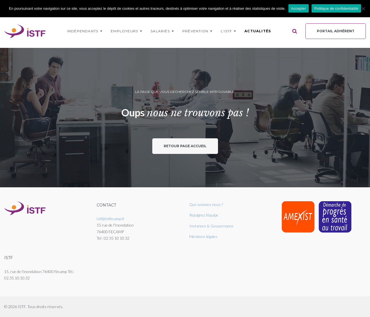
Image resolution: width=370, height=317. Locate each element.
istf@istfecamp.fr (111, 218)
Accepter (298, 8)
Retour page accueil (185, 146)
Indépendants (82, 31)
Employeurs (124, 31)
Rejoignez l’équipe (203, 215)
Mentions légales (203, 236)
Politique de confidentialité (336, 8)
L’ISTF (226, 31)
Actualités (257, 31)
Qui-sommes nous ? (206, 204)
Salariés (160, 31)
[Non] (363, 8)
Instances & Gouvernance (211, 225)
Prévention (195, 31)
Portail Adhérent (335, 31)
